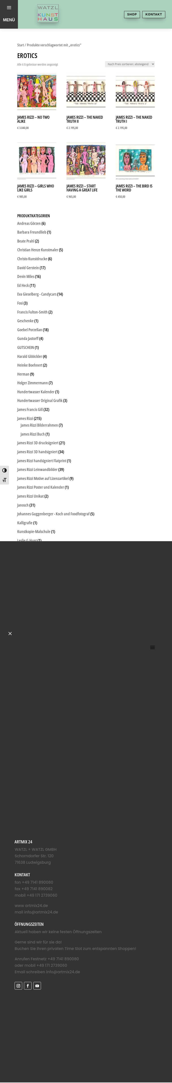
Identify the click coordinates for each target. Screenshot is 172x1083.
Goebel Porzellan (29, 329)
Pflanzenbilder (28, 629)
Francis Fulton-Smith (32, 312)
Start (20, 44)
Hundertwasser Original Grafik (39, 400)
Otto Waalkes (27, 602)
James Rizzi (25, 418)
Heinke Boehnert (29, 365)
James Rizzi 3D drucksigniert (37, 442)
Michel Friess (26, 593)
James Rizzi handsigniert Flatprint (41, 460)
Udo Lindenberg (29, 708)
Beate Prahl (25, 241)
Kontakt (151, 14)
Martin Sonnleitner (31, 567)
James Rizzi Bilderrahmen (39, 425)
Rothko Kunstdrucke (32, 655)
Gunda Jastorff (28, 338)
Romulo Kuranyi (29, 638)
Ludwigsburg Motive (32, 549)
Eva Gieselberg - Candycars (36, 294)
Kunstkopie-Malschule (33, 531)
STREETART (25, 682)
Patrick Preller (27, 620)
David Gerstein (28, 267)
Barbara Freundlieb (31, 232)
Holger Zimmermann (32, 382)
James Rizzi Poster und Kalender (40, 487)
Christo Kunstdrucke (32, 258)
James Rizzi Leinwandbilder (37, 469)
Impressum (143, 1061)
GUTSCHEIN (25, 347)
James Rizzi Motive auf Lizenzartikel (43, 478)
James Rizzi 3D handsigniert (37, 451)
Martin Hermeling (30, 558)
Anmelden (37, 1001)
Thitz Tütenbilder (29, 691)
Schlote (22, 664)
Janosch (23, 505)
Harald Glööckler (29, 356)
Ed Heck (23, 285)
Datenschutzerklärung (143, 1054)
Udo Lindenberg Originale (36, 717)
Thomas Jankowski (30, 700)
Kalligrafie (24, 522)
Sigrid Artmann (28, 673)
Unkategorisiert (28, 726)
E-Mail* (18, 986)
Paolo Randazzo (28, 611)
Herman (23, 374)
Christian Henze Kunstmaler (37, 249)
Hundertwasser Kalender (35, 391)
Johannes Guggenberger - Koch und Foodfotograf (53, 513)
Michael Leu (26, 584)
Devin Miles (25, 276)
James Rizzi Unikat (30, 496)
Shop (125, 14)
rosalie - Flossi (27, 646)
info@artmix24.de (24, 864)
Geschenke (25, 320)
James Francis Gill (30, 409)
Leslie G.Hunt (27, 540)
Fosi (20, 303)
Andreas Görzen (29, 223)
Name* (18, 971)
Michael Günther (29, 575)
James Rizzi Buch (33, 434)
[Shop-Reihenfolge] (130, 64)
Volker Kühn (26, 735)
